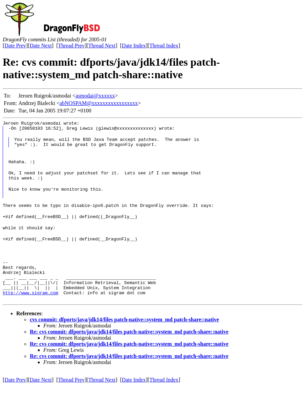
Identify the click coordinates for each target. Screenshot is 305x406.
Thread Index (163, 45)
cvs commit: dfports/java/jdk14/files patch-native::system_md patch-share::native (124, 340)
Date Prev (15, 45)
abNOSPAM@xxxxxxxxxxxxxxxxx (99, 103)
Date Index (134, 45)
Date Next (41, 45)
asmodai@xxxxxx (95, 96)
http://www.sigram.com (30, 313)
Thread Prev (71, 45)
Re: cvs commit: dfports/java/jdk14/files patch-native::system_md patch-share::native (129, 352)
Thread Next (101, 45)
